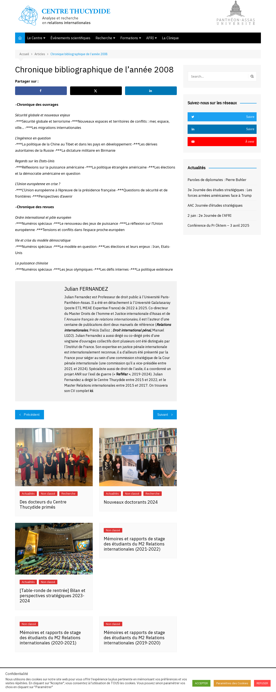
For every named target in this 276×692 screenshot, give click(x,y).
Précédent (32, 414)
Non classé (48, 493)
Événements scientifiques (70, 38)
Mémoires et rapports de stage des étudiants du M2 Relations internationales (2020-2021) (50, 638)
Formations (129, 38)
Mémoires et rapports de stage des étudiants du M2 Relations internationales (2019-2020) (134, 638)
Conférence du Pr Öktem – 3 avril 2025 (218, 225)
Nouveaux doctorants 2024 (131, 502)
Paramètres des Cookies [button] (232, 683)
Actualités (28, 493)
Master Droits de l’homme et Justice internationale (109, 313)
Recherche (104, 38)
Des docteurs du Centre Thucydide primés (43, 504)
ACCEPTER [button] (201, 683)
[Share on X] (96, 90)
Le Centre (34, 38)
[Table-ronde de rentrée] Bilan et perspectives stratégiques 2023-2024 (52, 595)
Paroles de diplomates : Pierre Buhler (217, 180)
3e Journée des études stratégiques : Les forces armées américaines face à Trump (220, 193)
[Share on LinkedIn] (151, 90)
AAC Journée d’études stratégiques (215, 205)
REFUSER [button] (262, 683)
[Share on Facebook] (41, 90)
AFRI (150, 38)
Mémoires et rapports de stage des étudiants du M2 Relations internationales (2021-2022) (134, 544)
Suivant (162, 414)
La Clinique (170, 38)
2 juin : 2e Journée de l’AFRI (209, 215)
